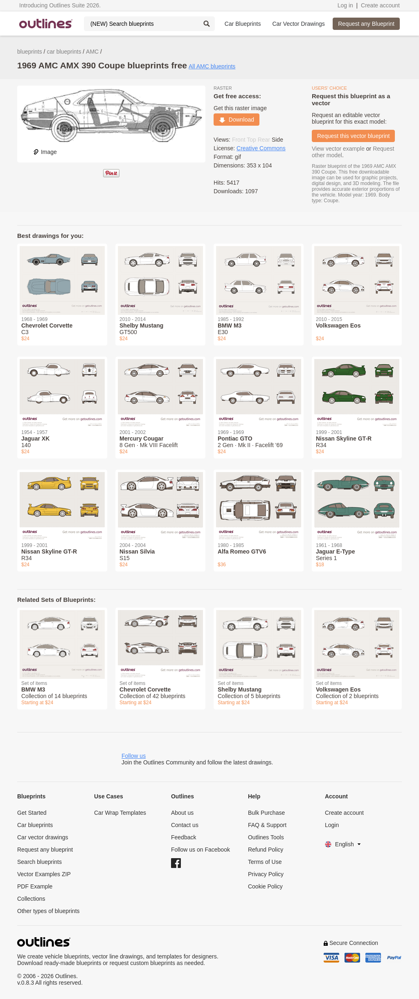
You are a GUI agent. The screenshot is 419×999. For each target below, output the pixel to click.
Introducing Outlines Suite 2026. (60, 5)
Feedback (183, 837)
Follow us (134, 756)
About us (182, 812)
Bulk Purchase (266, 812)
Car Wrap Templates (120, 812)
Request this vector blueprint (353, 136)
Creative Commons (261, 148)
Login (332, 825)
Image (45, 152)
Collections (31, 898)
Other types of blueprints (48, 911)
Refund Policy (265, 849)
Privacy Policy (266, 874)
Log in (345, 5)
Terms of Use (265, 862)
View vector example (338, 148)
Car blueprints (35, 825)
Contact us (184, 825)
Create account (380, 5)
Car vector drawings (42, 837)
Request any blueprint (45, 849)
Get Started (32, 812)
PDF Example (34, 886)
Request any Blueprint (366, 23)
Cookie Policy (265, 886)
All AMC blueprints (212, 66)
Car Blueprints (243, 23)
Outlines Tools (266, 837)
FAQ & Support (267, 825)
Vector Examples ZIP (44, 874)
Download (236, 119)
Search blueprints (39, 862)
